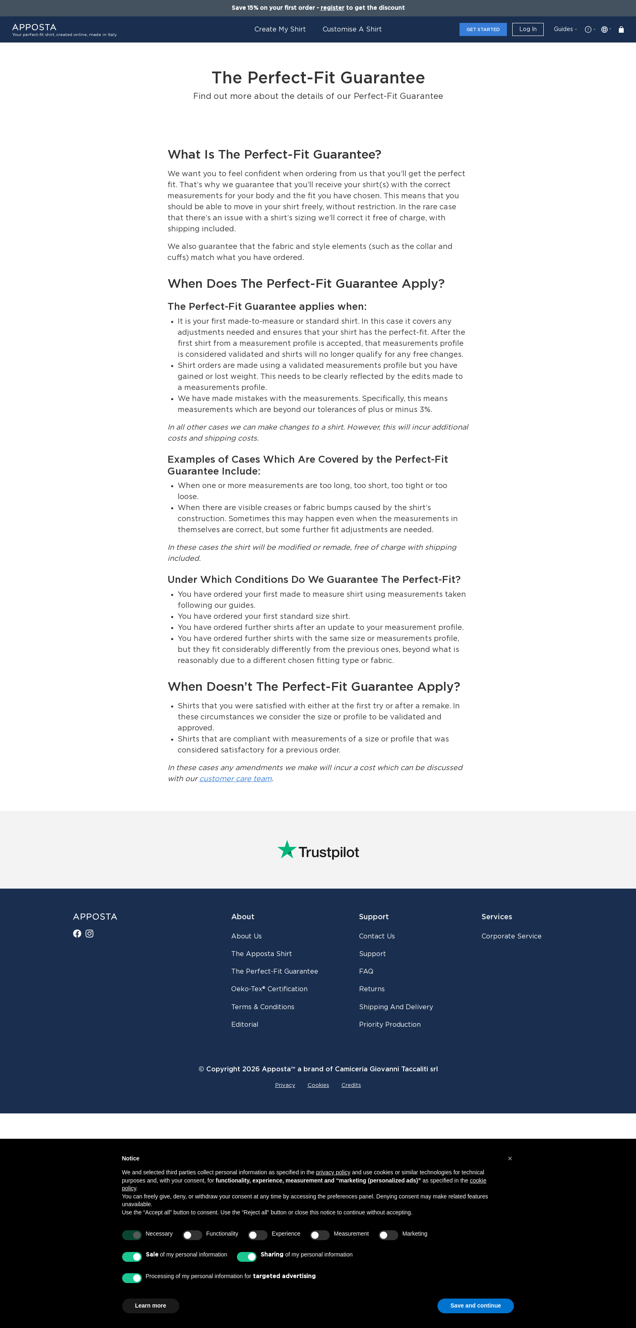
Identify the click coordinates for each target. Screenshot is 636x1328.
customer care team (235, 994)
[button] (510, 1158)
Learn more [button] (150, 1305)
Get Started (483, 29)
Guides (563, 29)
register (332, 8)
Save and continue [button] (476, 1305)
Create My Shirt (280, 29)
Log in (528, 29)
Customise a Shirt (352, 29)
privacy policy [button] (333, 1172)
